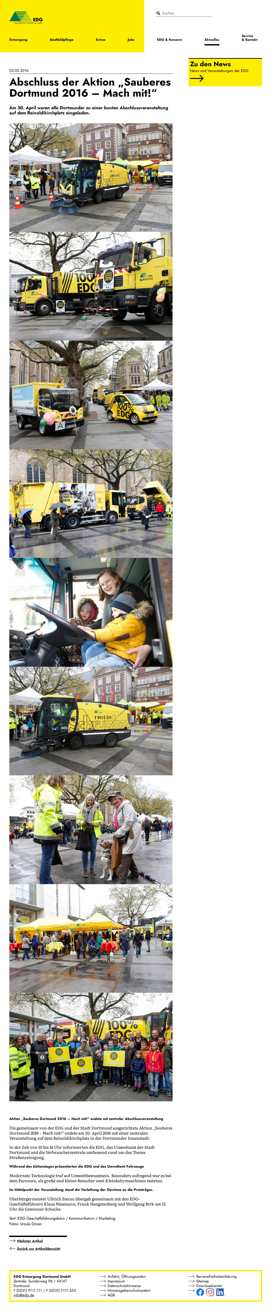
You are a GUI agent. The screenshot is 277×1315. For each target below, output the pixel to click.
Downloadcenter (209, 1285)
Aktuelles (211, 40)
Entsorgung (18, 40)
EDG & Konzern (169, 40)
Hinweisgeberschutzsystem (129, 1290)
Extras (100, 40)
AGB (111, 1295)
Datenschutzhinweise (124, 1285)
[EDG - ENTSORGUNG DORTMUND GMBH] (26, 17)
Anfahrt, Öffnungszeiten (127, 1276)
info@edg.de (24, 1295)
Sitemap (202, 1281)
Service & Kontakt (249, 38)
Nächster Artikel (30, 1241)
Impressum (116, 1281)
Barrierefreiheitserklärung (216, 1276)
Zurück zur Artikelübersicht (38, 1248)
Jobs (131, 40)
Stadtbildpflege (61, 40)
